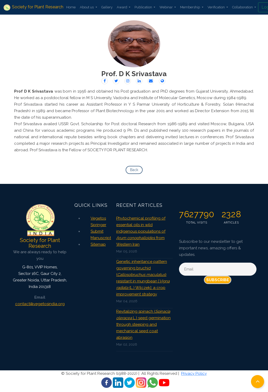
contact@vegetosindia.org (40, 303)
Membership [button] (190, 7)
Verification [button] (217, 7)
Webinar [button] (166, 7)
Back (134, 170)
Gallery (107, 7)
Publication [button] (144, 7)
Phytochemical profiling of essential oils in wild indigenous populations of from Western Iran (140, 231)
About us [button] (87, 7)
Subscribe (217, 280)
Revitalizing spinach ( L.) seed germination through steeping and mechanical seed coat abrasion (143, 324)
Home (71, 7)
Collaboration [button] (243, 7)
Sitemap (98, 244)
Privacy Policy (194, 373)
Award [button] (122, 7)
